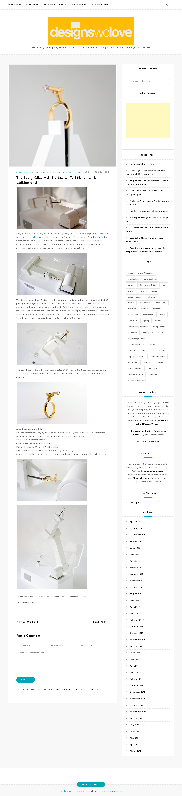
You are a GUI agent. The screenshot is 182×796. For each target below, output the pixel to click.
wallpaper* (135, 502)
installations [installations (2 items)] (148, 315)
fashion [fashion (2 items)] (131, 303)
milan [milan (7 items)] (160, 333)
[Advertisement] (148, 120)
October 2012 (136, 633)
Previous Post (28, 622)
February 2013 (137, 620)
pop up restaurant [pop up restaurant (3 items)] (136, 356)
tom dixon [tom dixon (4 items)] (152, 368)
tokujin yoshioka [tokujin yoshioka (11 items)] (135, 368)
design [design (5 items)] (155, 291)
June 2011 (135, 731)
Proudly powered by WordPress (74, 791)
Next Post (100, 622)
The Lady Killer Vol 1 (26, 602)
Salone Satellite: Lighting (142, 164)
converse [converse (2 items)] (142, 291)
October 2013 (136, 587)
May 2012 (134, 659)
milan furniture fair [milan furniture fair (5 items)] (136, 344)
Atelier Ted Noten (25, 597)
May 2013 (134, 600)
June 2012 (135, 652)
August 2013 (136, 594)
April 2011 (134, 744)
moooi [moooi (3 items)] (152, 344)
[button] (167, 5)
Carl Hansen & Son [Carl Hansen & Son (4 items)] (148, 285)
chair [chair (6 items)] (164, 285)
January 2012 (136, 685)
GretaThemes (116, 791)
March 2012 (135, 672)
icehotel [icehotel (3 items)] (157, 309)
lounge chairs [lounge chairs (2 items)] (159, 327)
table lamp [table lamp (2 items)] (147, 362)
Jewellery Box (43, 597)
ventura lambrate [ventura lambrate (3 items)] (135, 374)
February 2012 (137, 679)
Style (61, 172)
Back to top (91, 784)
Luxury (51, 172)
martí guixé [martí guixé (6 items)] (148, 333)
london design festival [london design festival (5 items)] (138, 327)
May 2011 (134, 738)
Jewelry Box (59, 597)
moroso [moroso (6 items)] (131, 350)
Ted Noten (73, 172)
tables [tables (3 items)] (160, 362)
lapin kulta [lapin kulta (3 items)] (132, 321)
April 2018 (135, 521)
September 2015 (138, 535)
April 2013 (135, 607)
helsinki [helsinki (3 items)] (144, 309)
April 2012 (135, 666)
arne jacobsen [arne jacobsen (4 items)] (150, 279)
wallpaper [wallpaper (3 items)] (153, 374)
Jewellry (22, 172)
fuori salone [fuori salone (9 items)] (161, 303)
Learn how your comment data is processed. (76, 689)
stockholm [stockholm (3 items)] (132, 362)
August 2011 (136, 718)
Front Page (15, 5)
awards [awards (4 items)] (131, 285)
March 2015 (135, 567)
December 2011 (137, 692)
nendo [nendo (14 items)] (143, 350)
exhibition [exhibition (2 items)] (151, 297)
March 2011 (135, 751)
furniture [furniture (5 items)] (132, 309)
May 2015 (134, 554)
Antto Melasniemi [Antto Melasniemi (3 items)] (146, 273)
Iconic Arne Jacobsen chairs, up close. (149, 211)
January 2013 (136, 626)
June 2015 (135, 548)
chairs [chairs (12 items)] (130, 291)
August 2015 (136, 541)
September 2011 (138, 711)
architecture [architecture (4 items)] (133, 279)
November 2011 (137, 698)
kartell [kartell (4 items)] (163, 315)
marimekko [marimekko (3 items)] (132, 333)
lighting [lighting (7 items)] (146, 321)
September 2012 (138, 639)
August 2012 (136, 646)
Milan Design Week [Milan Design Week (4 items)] (136, 339)
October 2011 (136, 705)
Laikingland (38, 172)
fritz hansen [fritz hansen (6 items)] (145, 303)
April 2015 (135, 561)
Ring (84, 597)
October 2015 (136, 528)
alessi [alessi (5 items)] (130, 273)
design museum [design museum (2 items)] (135, 297)
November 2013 (137, 580)
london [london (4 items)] (158, 321)
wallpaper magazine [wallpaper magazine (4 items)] (137, 380)
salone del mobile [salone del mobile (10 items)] (158, 356)
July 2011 (134, 725)
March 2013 (135, 613)
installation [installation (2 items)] (133, 315)
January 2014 (136, 574)
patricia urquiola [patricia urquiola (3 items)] (158, 350)
